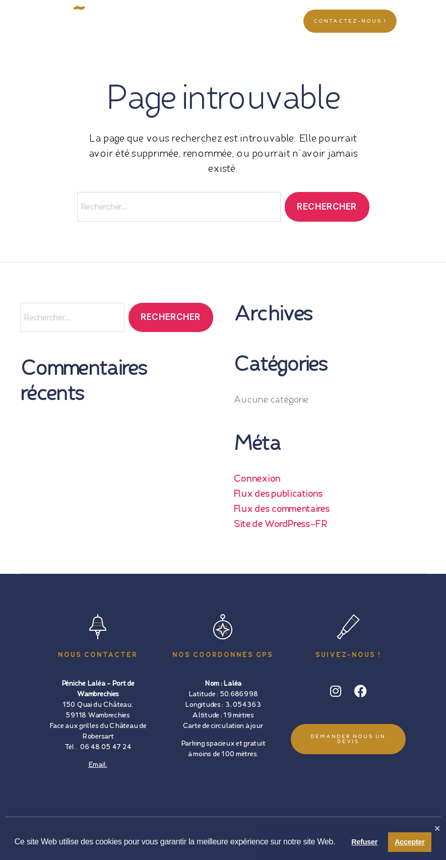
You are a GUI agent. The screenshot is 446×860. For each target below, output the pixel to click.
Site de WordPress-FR (280, 524)
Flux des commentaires (281, 509)
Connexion (257, 479)
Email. (97, 764)
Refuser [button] (364, 842)
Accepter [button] (409, 842)
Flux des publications (278, 494)
